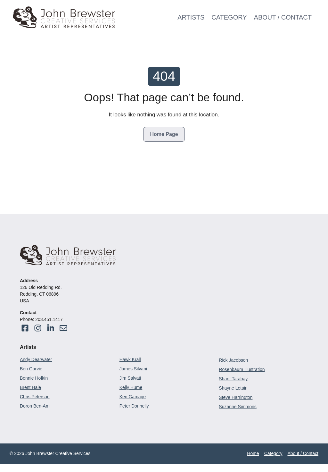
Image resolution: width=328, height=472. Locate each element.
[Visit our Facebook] (25, 328)
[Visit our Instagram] (63, 328)
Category (229, 17)
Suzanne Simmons (238, 406)
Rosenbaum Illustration (242, 369)
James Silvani (133, 368)
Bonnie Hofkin (34, 378)
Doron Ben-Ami (35, 406)
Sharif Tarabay (233, 378)
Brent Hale (30, 387)
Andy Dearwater (36, 359)
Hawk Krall (130, 359)
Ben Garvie (31, 368)
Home (253, 453)
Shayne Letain (233, 388)
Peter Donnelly (134, 406)
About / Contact (283, 17)
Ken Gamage (132, 396)
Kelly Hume (131, 387)
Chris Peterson (35, 396)
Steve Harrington (235, 397)
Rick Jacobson (233, 360)
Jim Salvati (130, 378)
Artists (190, 17)
